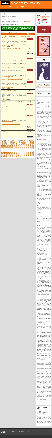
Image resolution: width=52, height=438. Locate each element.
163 (22, 148)
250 (4, 153)
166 (28, 148)
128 (16, 146)
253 (10, 153)
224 (16, 151)
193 (18, 149)
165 (26, 148)
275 (22, 154)
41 (30, 141)
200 (32, 149)
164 (24, 148)
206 (12, 150)
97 (19, 144)
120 (32, 145)
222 (12, 151)
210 (20, 150)
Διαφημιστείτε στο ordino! (44, 30)
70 (10, 143)
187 (6, 149)
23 (2, 141)
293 (26, 155)
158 (12, 148)
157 (10, 148)
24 (3, 141)
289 (18, 155)
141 (10, 147)
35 (21, 141)
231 (30, 151)
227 (22, 151)
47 (6, 142)
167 (30, 148)
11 (16, 140)
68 (6, 143)
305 (18, 156)
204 (8, 150)
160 (16, 148)
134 (28, 146)
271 (14, 154)
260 (24, 153)
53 (16, 142)
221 (10, 151)
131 (22, 146)
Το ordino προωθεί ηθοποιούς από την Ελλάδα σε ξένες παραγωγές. (43, 17)
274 (20, 154)
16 (24, 140)
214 (28, 150)
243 (22, 152)
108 (8, 145)
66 (3, 143)
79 (24, 143)
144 (16, 147)
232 (32, 151)
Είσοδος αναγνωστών (10, 18)
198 (28, 149)
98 (21, 144)
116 (24, 145)
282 (4, 155)
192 (16, 149)
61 (29, 142)
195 (22, 149)
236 (8, 152)
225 (18, 151)
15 (22, 140)
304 (16, 156)
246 (28, 152)
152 (32, 147)
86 (2, 144)
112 (16, 145)
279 (30, 154)
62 (30, 142)
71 (11, 143)
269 (10, 154)
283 (6, 155)
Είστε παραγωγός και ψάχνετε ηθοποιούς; (43, 93)
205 (10, 150)
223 (14, 151)
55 (19, 142)
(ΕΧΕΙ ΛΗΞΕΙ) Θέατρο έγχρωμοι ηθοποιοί (9, 90)
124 (8, 146)
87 (3, 144)
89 (6, 144)
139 (6, 147)
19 (29, 140)
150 (28, 147)
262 (28, 153)
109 (10, 145)
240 (16, 152)
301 (10, 156)
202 (4, 150)
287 (14, 155)
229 (26, 151)
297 (2, 156)
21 (32, 140)
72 (13, 143)
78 (22, 143)
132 (24, 146)
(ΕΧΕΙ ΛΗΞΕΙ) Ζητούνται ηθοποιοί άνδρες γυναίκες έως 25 (12, 131)
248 (32, 152)
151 (30, 147)
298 (4, 156)
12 (18, 140)
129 (18, 146)
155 (6, 148)
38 (25, 141)
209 (18, 150)
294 (28, 155)
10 (14, 140)
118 (28, 145)
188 (8, 149)
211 (22, 150)
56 (21, 142)
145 (18, 147)
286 (12, 155)
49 (10, 142)
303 (14, 156)
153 (2, 148)
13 (19, 140)
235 (6, 152)
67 (5, 143)
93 (13, 144)
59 (25, 142)
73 (14, 143)
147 (22, 147)
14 (21, 140)
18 (27, 140)
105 (2, 145)
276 (24, 154)
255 (14, 153)
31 (14, 141)
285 (10, 155)
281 (2, 155)
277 (26, 154)
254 (12, 153)
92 (11, 144)
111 (14, 145)
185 (2, 149)
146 (20, 147)
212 (24, 150)
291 (22, 155)
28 (10, 141)
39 (27, 141)
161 (18, 148)
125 (10, 146)
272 (16, 154)
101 (26, 144)
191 (14, 149)
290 (20, 155)
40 (29, 141)
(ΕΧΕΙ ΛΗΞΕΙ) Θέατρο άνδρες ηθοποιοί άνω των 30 (11, 124)
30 (13, 141)
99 (22, 144)
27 (8, 141)
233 (2, 152)
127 (14, 146)
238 (12, 152)
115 (22, 145)
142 (12, 147)
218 (4, 151)
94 (14, 144)
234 (4, 152)
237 (10, 152)
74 (16, 143)
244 (24, 152)
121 (2, 146)
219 (6, 151)
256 (16, 153)
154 (4, 148)
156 (8, 148)
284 (8, 155)
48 (8, 142)
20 (30, 140)
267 (6, 154)
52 (14, 142)
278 (28, 154)
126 (12, 146)
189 (10, 149)
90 (8, 144)
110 (12, 145)
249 (2, 153)
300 (8, 156)
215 (30, 150)
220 (8, 151)
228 (24, 151)
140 (8, 147)
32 (16, 141)
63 (32, 142)
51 (13, 142)
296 (32, 155)
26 (6, 141)
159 (14, 148)
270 (12, 154)
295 (30, 155)
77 (21, 143)
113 (18, 145)
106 (4, 145)
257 (18, 153)
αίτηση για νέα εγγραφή (29, 19)
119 (30, 145)
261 (26, 153)
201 (2, 150)
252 (8, 153)
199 (30, 149)
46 (5, 142)
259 (22, 153)
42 (32, 141)
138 (4, 147)
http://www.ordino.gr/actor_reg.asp (7, 45)
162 (20, 148)
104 (32, 144)
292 (24, 155)
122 (4, 146)
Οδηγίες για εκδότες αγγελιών (41, 89)
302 (12, 156)
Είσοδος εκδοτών (27, 21)
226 (20, 151)
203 (6, 150)
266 (4, 154)
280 (32, 154)
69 (8, 143)
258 (20, 153)
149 (26, 147)
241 (18, 152)
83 (30, 143)
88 (5, 144)
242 (20, 152)
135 (30, 146)
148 (24, 147)
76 (19, 143)
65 (2, 143)
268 (8, 154)
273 (18, 154)
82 (29, 143)
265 (2, 154)
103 (30, 144)
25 (5, 141)
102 (28, 144)
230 (28, 151)
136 (32, 146)
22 (33, 140)
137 (2, 147)
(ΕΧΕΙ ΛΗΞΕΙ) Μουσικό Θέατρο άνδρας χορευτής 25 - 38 (12, 101)
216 (32, 150)
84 (32, 143)
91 (10, 144)
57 (22, 142)
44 (2, 142)
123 (6, 146)
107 (6, 145)
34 (19, 141)
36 (22, 141)
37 (24, 141)
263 (30, 153)
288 (16, 155)
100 (24, 144)
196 (24, 149)
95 (16, 144)
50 (11, 142)
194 (20, 149)
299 (6, 156)
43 (33, 141)
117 (26, 145)
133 (26, 146)
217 (2, 151)
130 (20, 146)
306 (20, 156)
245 (26, 152)
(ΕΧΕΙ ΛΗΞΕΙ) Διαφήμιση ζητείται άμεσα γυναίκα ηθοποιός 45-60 (13, 112)
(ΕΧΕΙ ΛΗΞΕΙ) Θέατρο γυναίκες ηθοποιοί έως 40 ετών (11, 48)
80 (25, 143)
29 (11, 141)
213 (26, 150)
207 (14, 150)
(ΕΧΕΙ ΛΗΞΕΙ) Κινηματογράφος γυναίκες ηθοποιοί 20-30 (12, 79)
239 (14, 152)
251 (6, 153)
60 (27, 142)
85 (33, 143)
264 (32, 153)
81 (27, 143)
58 (24, 142)
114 (20, 145)
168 (32, 148)
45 (3, 142)
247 (30, 152)
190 (12, 149)
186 (4, 149)
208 (16, 150)
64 (33, 142)
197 (26, 149)
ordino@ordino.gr (29, 431)
